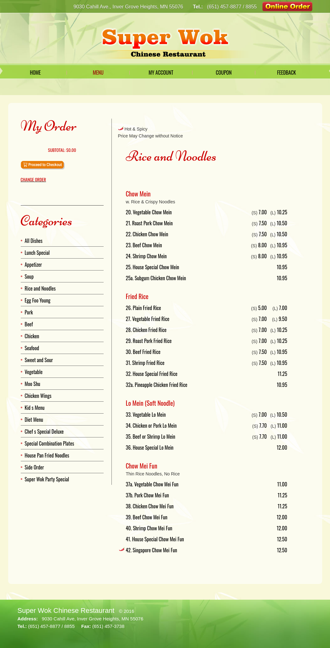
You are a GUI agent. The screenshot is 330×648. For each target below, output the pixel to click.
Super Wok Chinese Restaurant (66, 610)
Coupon (223, 72)
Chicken (32, 336)
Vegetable (34, 372)
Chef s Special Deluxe (44, 431)
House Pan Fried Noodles (47, 455)
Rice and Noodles (40, 288)
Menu (98, 72)
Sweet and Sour (39, 360)
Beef (29, 324)
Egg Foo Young (38, 300)
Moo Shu (33, 384)
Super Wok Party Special (47, 479)
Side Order (34, 467)
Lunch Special (37, 252)
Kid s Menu (35, 407)
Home (35, 72)
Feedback (286, 72)
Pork (29, 312)
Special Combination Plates (49, 443)
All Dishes (34, 240)
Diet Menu (34, 419)
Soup (29, 276)
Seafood (32, 348)
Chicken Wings (38, 395)
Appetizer (33, 264)
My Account (161, 72)
